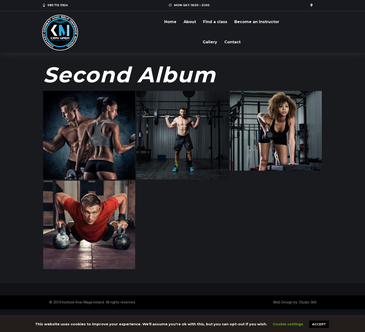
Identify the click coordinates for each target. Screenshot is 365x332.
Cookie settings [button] (288, 324)
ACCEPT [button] (319, 324)
